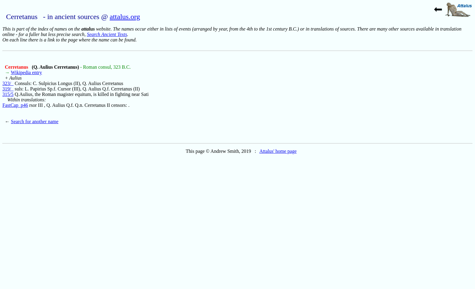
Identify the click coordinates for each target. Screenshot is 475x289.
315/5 (7, 94)
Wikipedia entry (26, 72)
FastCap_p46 (15, 105)
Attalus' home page (278, 151)
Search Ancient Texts (107, 34)
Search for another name (34, 121)
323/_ (7, 83)
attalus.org (125, 17)
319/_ (7, 88)
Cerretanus (17, 67)
